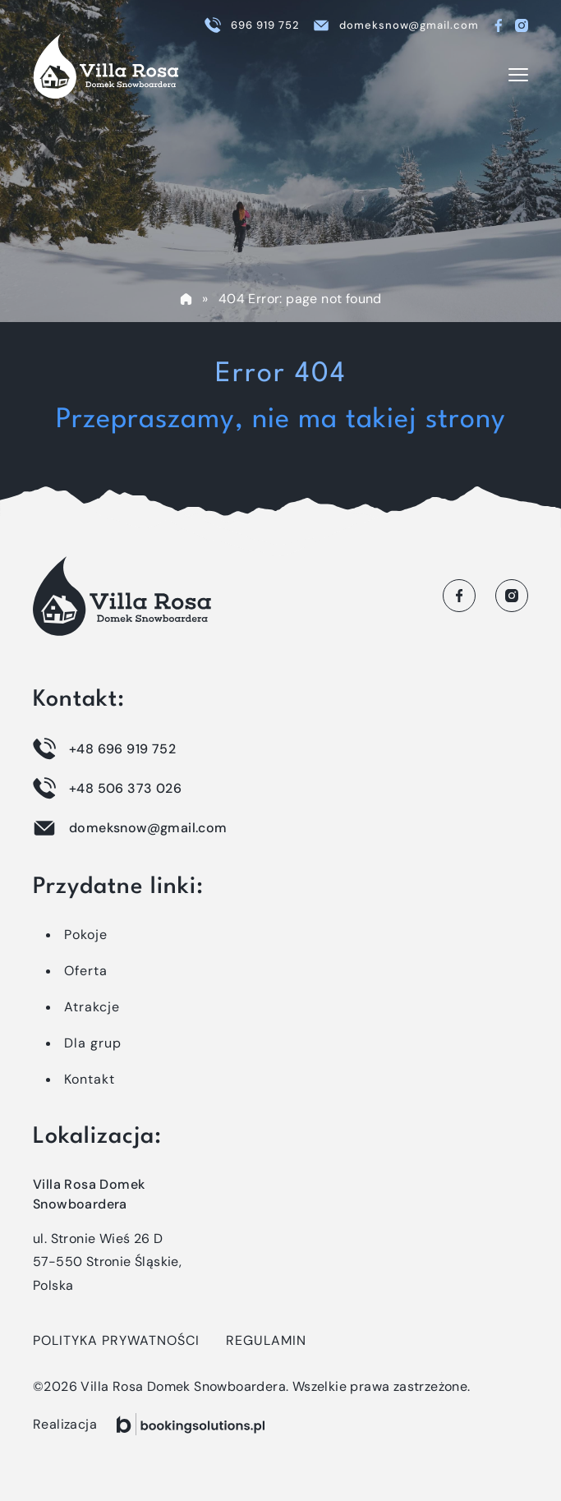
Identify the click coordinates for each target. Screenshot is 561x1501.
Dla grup (93, 1043)
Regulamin (266, 1340)
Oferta (86, 970)
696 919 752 (265, 25)
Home (185, 299)
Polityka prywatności (116, 1340)
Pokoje (86, 934)
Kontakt (89, 1079)
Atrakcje (92, 1006)
